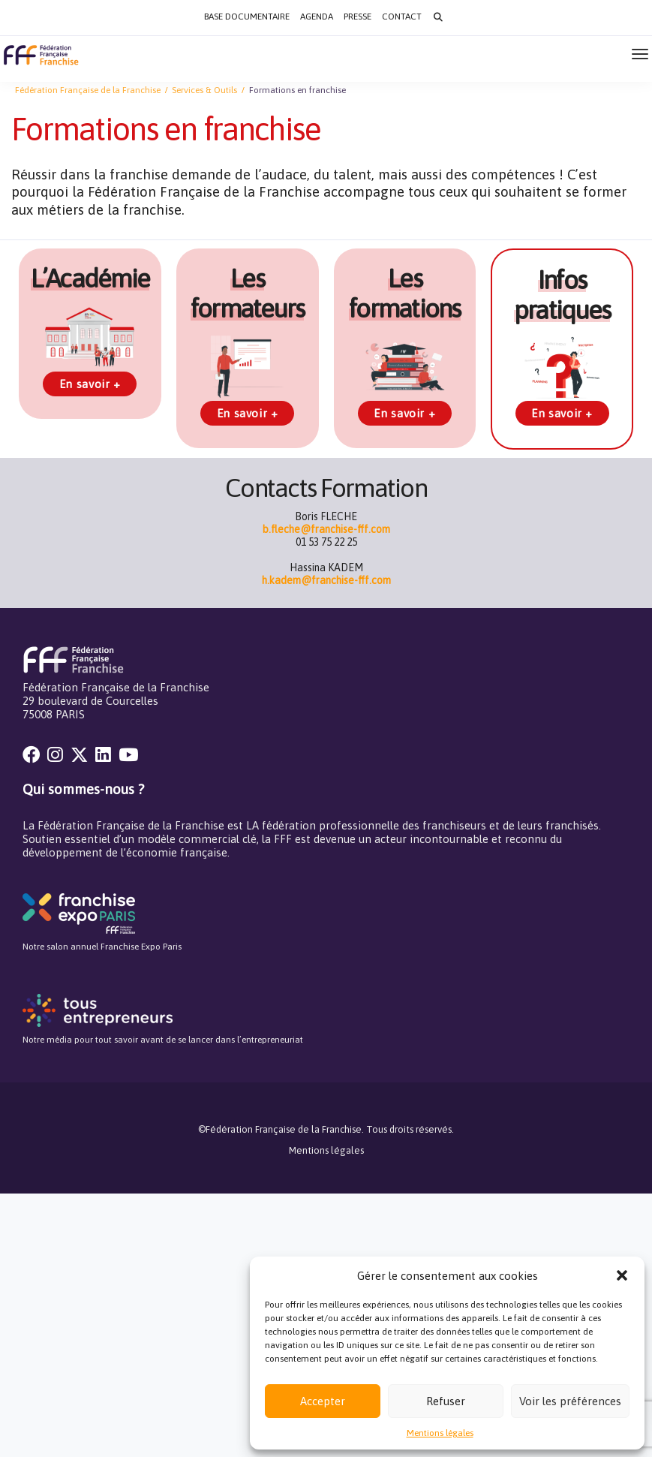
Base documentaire (247, 16)
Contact (402, 16)
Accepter (322, 1401)
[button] (621, 1275)
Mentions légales (440, 1433)
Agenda (316, 16)
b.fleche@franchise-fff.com (326, 529)
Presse (357, 16)
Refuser (445, 1401)
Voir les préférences (570, 1401)
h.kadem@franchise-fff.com (326, 580)
